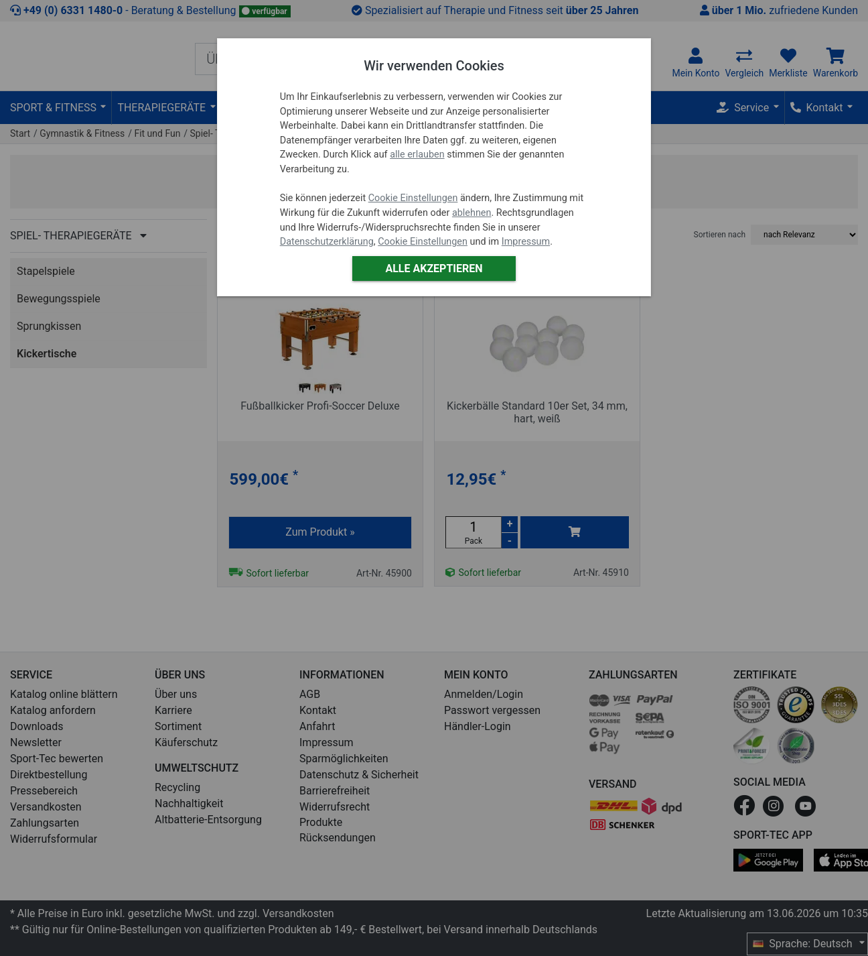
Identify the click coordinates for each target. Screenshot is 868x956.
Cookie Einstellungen (413, 198)
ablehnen (472, 213)
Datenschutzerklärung (327, 241)
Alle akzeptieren (433, 268)
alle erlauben (417, 154)
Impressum (526, 241)
